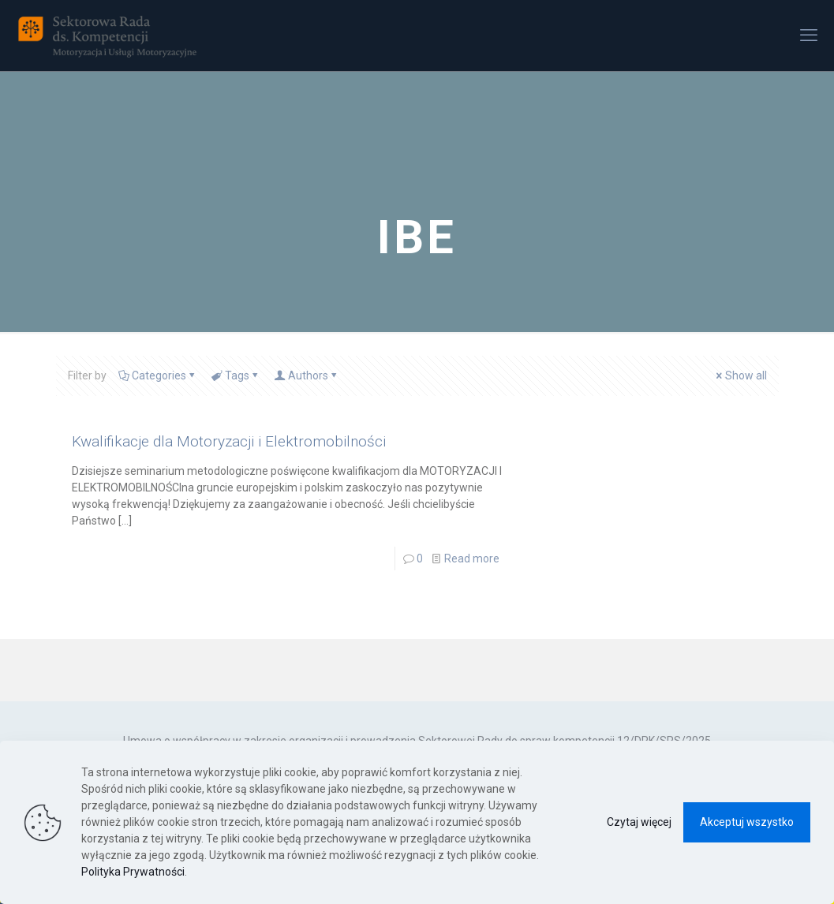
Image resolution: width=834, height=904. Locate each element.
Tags (235, 375)
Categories (157, 375)
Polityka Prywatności (133, 871)
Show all (740, 375)
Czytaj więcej (639, 822)
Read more (471, 558)
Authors (307, 375)
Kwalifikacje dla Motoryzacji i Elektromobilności (229, 441)
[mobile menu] (808, 35)
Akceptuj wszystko (747, 822)
